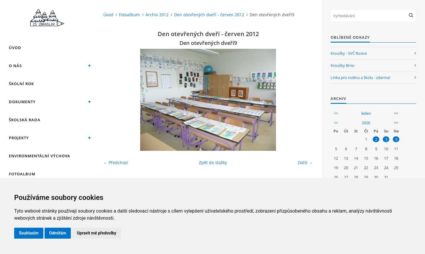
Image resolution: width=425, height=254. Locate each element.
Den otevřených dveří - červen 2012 (209, 14)
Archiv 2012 (157, 14)
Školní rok (21, 83)
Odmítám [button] (57, 233)
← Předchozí (115, 162)
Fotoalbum (22, 174)
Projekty (19, 137)
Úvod (15, 47)
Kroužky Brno (342, 65)
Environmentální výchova (39, 155)
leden (366, 113)
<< (336, 113)
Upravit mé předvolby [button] (96, 233)
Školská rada (24, 119)
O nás (15, 65)
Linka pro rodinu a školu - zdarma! (360, 77)
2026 (366, 122)
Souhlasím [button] (29, 233)
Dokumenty (22, 101)
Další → (305, 162)
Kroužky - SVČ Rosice (349, 53)
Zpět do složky (213, 162)
